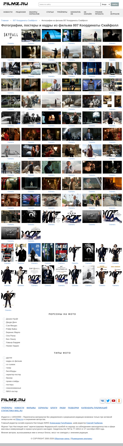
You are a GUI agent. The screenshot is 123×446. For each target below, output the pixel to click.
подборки (73, 408)
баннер (9, 378)
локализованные (13, 388)
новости (7, 12)
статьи (50, 12)
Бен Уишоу (11, 339)
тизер (8, 368)
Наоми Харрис (12, 346)
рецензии (21, 12)
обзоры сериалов (34, 13)
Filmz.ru (19, 419)
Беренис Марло (13, 332)
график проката (99, 13)
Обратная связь (62, 439)
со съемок (10, 364)
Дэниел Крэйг (12, 319)
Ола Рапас (11, 336)
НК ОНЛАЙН (88, 13)
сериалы (43, 408)
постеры (10, 385)
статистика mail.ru (11, 411)
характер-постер (13, 375)
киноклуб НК (75, 13)
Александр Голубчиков (61, 423)
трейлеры (62, 12)
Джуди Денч (11, 322)
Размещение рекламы (81, 439)
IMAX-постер (12, 391)
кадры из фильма (14, 361)
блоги (53, 408)
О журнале (115, 13)
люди (63, 408)
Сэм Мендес (11, 326)
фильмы (31, 408)
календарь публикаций (94, 408)
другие (9, 358)
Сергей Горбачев (94, 423)
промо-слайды (12, 381)
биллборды (11, 371)
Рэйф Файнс (11, 329)
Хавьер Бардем (13, 342)
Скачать (11, 43)
